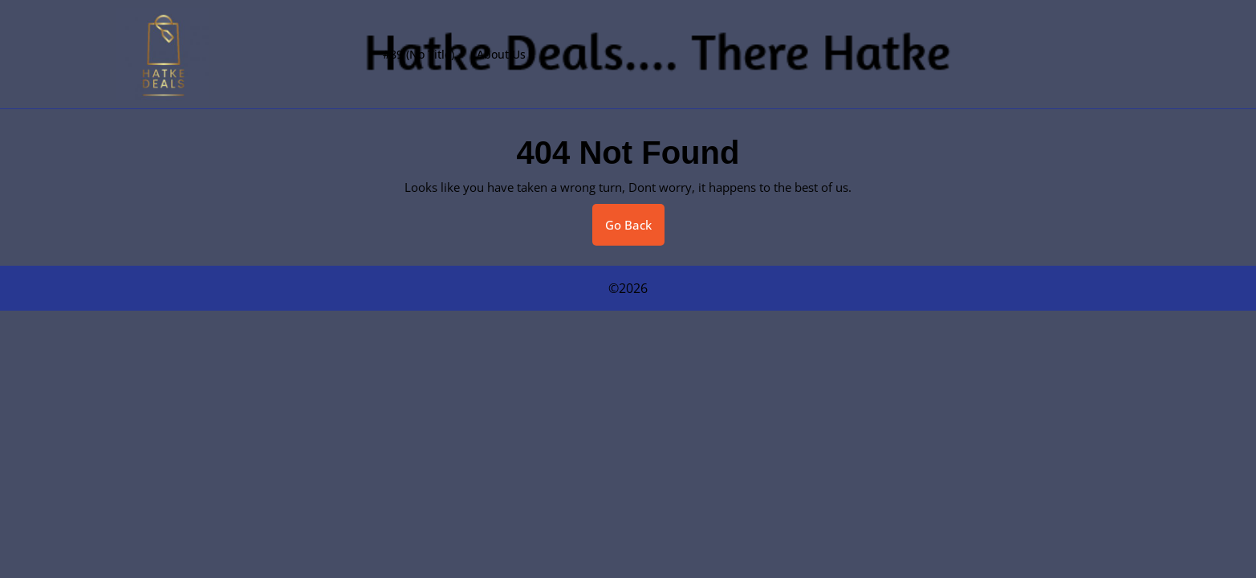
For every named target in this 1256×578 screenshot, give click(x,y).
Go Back (635, 230)
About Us (501, 54)
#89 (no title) (418, 54)
